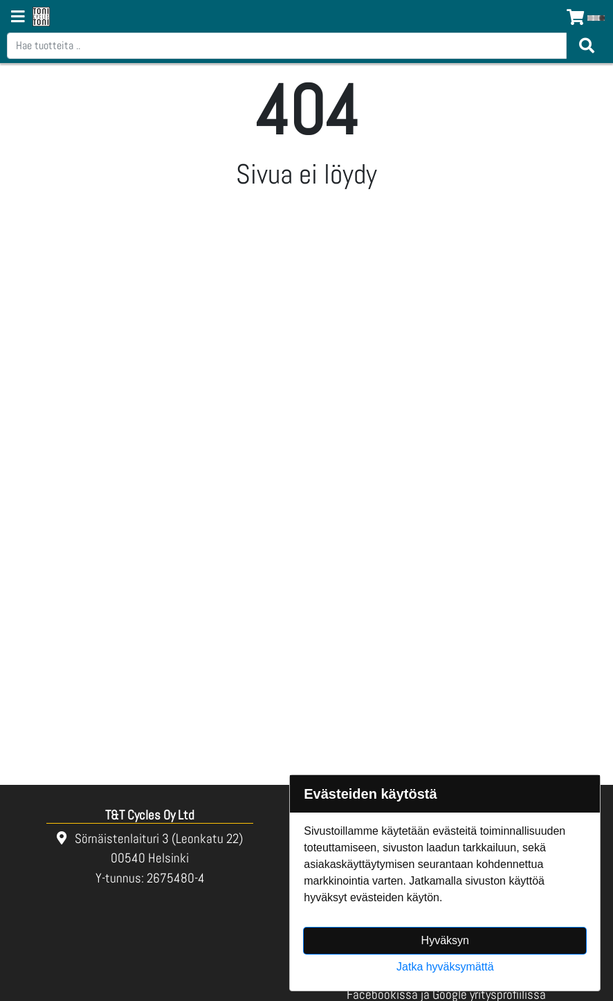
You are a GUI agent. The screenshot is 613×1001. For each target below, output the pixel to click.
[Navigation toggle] (18, 18)
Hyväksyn (445, 940)
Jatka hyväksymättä (445, 967)
